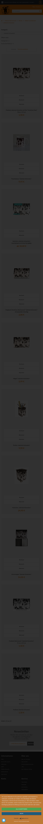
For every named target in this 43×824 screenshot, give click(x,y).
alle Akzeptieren (21, 809)
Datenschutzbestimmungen (24, 821)
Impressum (16, 821)
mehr (21, 813)
